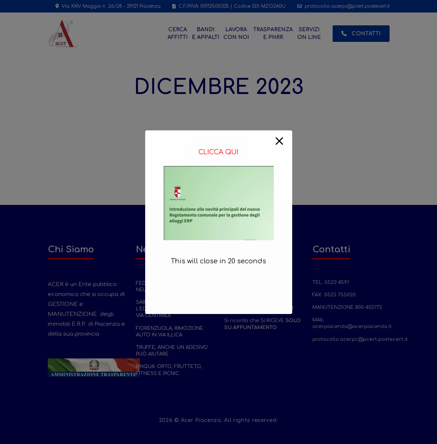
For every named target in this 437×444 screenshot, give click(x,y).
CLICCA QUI (218, 152)
